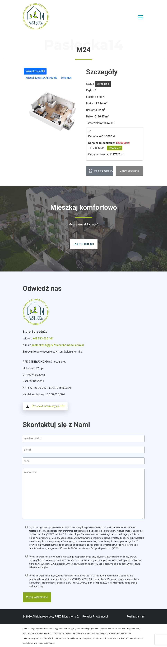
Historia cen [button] (114, 148)
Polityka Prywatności (95, 616)
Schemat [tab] (66, 77)
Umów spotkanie (129, 170)
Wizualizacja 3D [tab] (35, 71)
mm (142, 616)
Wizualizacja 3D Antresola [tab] (41, 77)
